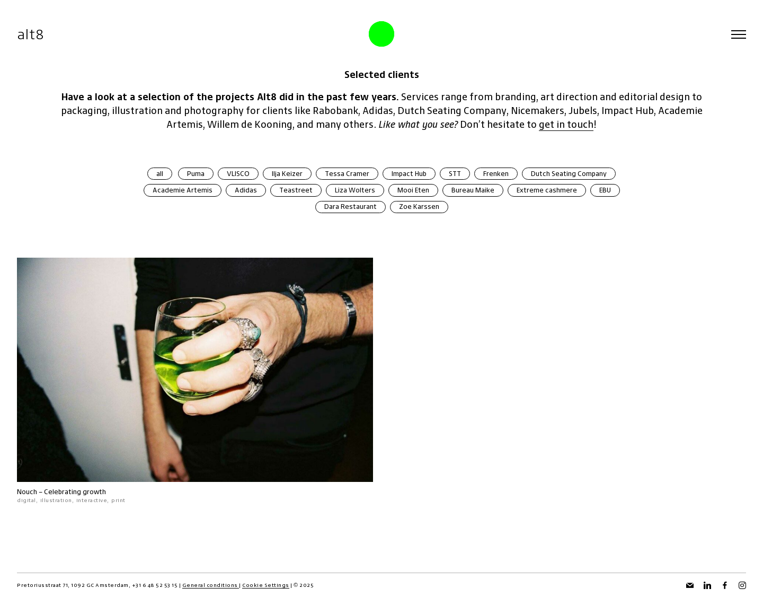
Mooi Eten (413, 190)
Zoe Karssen (419, 206)
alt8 (30, 34)
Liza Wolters (355, 190)
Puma (196, 173)
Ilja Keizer (287, 173)
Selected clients (381, 74)
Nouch (27, 491)
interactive (92, 500)
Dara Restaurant (350, 206)
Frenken (496, 173)
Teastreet (296, 190)
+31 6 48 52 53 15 (155, 585)
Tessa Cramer (347, 173)
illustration (56, 500)
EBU (605, 190)
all (159, 173)
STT (455, 173)
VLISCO (238, 173)
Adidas (246, 190)
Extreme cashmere (547, 190)
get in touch (566, 124)
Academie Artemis (182, 190)
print (118, 500)
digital (26, 500)
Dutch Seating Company (569, 173)
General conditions (210, 585)
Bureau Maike (472, 190)
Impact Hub (409, 173)
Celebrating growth (75, 491)
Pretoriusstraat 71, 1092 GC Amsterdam (73, 585)
